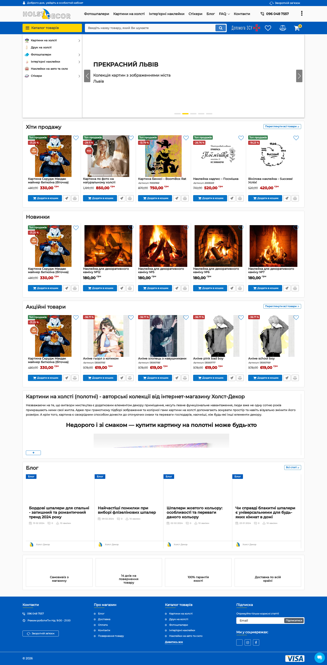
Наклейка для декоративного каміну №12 (108, 272)
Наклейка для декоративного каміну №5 (163, 272)
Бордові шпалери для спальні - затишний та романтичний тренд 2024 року (59, 526)
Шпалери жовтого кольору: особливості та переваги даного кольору (194, 526)
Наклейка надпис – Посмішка (218, 180)
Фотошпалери (178, 624)
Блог (31, 476)
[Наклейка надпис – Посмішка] (218, 156)
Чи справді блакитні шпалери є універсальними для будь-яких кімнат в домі (265, 526)
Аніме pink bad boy (218, 360)
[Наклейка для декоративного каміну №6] (218, 246)
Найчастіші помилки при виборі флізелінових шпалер (127, 524)
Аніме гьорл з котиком (108, 360)
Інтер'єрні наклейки (182, 630)
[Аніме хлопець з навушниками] (163, 336)
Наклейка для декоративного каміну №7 (273, 272)
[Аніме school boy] (273, 336)
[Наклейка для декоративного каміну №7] (273, 246)
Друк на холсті (178, 619)
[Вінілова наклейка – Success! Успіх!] (273, 156)
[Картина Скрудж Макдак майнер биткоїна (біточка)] (53, 156)
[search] (155, 28)
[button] (299, 76)
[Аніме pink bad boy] (218, 336)
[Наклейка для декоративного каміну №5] (163, 246)
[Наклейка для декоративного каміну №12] (108, 246)
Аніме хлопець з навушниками (163, 360)
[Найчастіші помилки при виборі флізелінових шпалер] (129, 496)
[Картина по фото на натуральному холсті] (108, 156)
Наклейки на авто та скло (185, 635)
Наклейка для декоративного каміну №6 (218, 272)
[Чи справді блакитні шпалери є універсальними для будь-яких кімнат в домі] (266, 496)
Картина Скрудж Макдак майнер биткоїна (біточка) (53, 182)
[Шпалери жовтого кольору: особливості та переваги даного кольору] (198, 496)
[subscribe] (270, 620)
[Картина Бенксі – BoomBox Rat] (163, 156)
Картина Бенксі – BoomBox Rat (163, 180)
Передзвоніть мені (66, 198)
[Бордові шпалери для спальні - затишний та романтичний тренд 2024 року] (60, 496)
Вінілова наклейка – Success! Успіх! (273, 182)
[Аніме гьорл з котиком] (108, 336)
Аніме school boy (273, 360)
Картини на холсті (180, 613)
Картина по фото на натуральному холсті (108, 182)
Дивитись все (174, 642)
